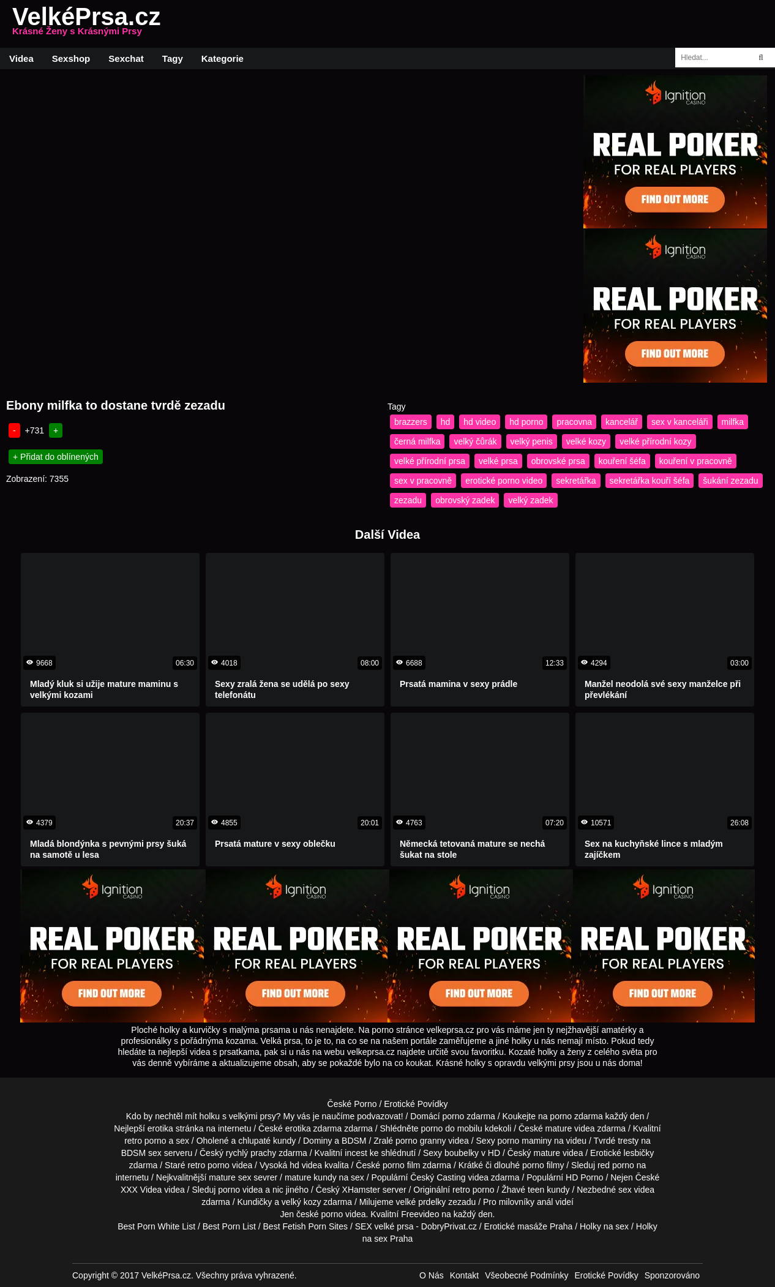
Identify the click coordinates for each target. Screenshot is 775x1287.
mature (558, 1128)
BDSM (354, 1141)
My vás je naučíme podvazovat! (343, 1116)
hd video (479, 422)
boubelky (461, 1153)
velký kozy (301, 1202)
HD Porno (584, 1177)
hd (446, 422)
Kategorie (222, 58)
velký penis (532, 441)
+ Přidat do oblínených (56, 457)
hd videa (306, 1165)
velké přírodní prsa (429, 461)
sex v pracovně (423, 481)
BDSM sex (141, 1153)
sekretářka (576, 481)
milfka (733, 422)
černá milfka (417, 441)
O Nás (431, 1275)
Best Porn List (229, 1226)
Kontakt (464, 1275)
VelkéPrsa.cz (86, 24)
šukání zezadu (730, 481)
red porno (615, 1165)
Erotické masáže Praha (528, 1226)
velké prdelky (421, 1202)
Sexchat (126, 58)
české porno (319, 1214)
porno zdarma (576, 1116)
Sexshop (71, 58)
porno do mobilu (451, 1128)
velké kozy (586, 441)
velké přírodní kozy (656, 441)
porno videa (240, 1190)
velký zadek (530, 500)
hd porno (526, 422)
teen (536, 1190)
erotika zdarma (313, 1128)
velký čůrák (475, 441)
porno (453, 1116)
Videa (21, 58)
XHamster (361, 1190)
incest (356, 1153)
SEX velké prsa (384, 1226)
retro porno (145, 1141)
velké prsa (498, 461)
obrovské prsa (558, 461)
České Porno (352, 1104)
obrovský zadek (465, 500)
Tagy (172, 58)
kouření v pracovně (695, 461)
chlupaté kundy (267, 1141)
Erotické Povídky (415, 1104)
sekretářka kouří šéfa (650, 481)
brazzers (410, 422)
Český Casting (437, 1177)
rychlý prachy (251, 1153)
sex (625, 1190)
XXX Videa (141, 1190)
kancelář (621, 422)
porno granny (420, 1141)
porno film (401, 1165)
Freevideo (420, 1214)
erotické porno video (503, 481)
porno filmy (543, 1165)
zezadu (408, 500)
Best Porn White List (156, 1226)
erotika (160, 1128)
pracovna (574, 422)
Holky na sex (604, 1226)
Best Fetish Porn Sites (305, 1226)
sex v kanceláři (679, 422)
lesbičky (639, 1153)
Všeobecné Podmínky (526, 1275)
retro (461, 1190)
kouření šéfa (622, 461)
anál (545, 1202)
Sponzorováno (672, 1275)
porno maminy (525, 1141)
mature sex (230, 1177)
